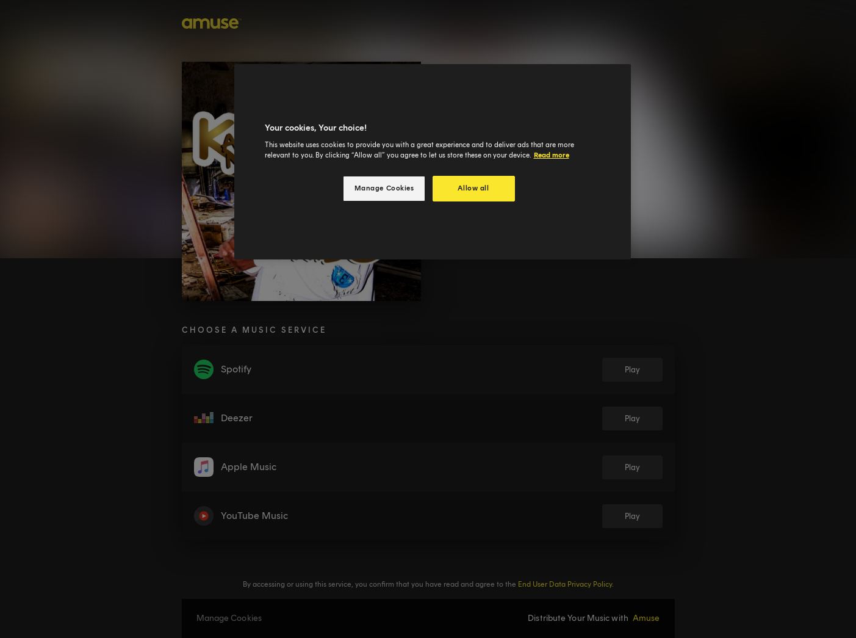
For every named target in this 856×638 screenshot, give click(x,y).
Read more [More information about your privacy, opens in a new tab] (551, 155)
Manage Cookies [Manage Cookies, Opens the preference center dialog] (384, 188)
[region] (432, 162)
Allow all (473, 188)
